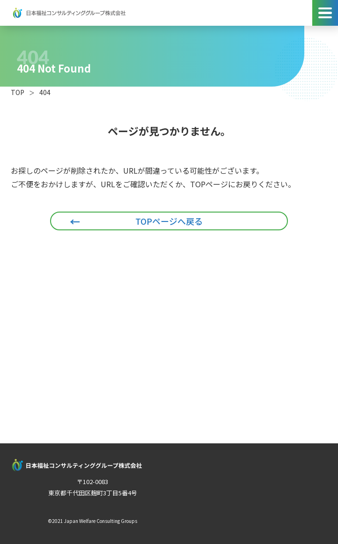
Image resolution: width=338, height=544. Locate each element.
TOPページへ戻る (169, 221)
